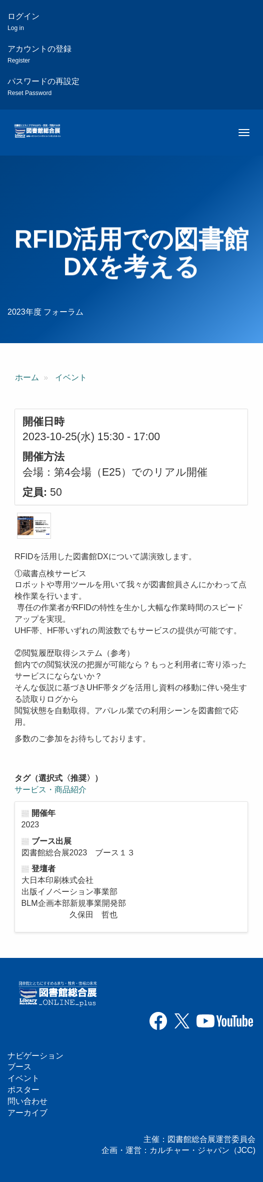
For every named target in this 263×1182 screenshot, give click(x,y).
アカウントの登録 (40, 54)
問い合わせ (28, 1101)
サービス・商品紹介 (50, 789)
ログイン (24, 22)
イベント (71, 377)
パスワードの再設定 (44, 87)
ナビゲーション (36, 1055)
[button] (34, 525)
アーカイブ (28, 1112)
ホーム (27, 377)
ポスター (24, 1089)
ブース (20, 1066)
